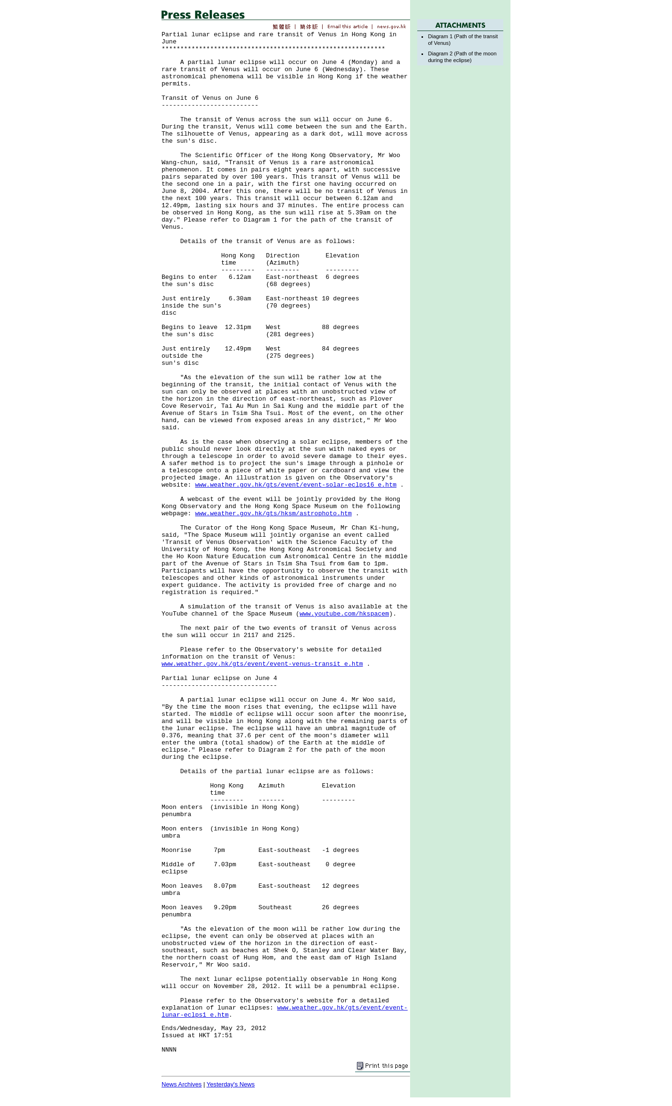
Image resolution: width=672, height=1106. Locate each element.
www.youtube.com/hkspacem (344, 613)
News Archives (182, 1084)
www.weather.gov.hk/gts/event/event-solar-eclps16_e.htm (295, 485)
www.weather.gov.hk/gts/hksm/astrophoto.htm (273, 513)
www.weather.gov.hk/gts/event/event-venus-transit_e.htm (262, 664)
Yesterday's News (230, 1084)
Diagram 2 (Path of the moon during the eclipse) (462, 57)
